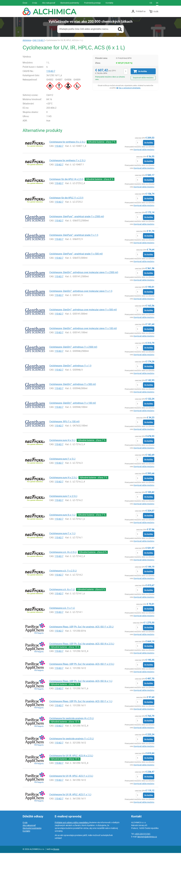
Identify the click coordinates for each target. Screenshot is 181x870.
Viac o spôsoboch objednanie (129, 88)
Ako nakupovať (29, 842)
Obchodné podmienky (32, 845)
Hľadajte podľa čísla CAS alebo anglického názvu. (84, 29)
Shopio (56, 866)
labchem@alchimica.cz (147, 854)
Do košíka (148, 160)
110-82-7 (53, 88)
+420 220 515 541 (142, 851)
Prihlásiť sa (140, 11)
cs (151, 3)
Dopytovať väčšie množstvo (143, 78)
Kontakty (26, 848)
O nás (25, 839)
